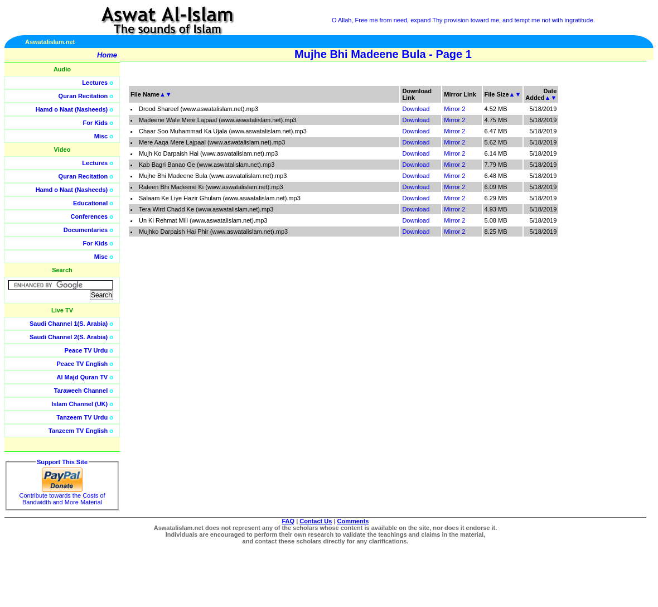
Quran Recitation (83, 96)
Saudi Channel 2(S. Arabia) (69, 337)
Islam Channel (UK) (79, 404)
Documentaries (86, 230)
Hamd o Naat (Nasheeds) (72, 109)
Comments (353, 521)
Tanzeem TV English (78, 430)
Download (415, 108)
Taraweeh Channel (81, 390)
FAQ (288, 521)
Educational (90, 203)
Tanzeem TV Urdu (82, 417)
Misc (101, 136)
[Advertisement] (605, 251)
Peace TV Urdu (86, 350)
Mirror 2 (454, 108)
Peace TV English (82, 363)
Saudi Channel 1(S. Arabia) (69, 323)
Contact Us (315, 521)
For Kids (95, 122)
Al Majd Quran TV (82, 377)
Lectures (95, 82)
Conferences (89, 216)
